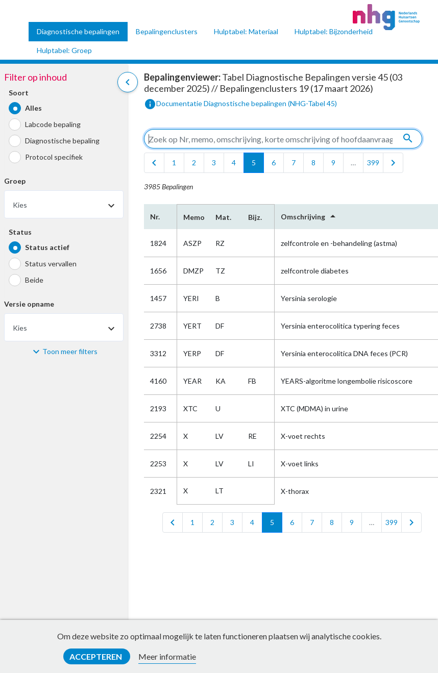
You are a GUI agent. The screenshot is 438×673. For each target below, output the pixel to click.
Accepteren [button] (96, 656)
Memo (193, 217)
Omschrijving (310, 216)
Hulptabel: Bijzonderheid (334, 31)
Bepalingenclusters (167, 31)
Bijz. (255, 217)
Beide (34, 280)
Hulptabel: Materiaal (246, 31)
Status (20, 232)
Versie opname (29, 304)
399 (373, 162)
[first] (154, 163)
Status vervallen (51, 263)
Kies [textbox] (20, 205)
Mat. (223, 217)
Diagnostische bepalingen (78, 31)
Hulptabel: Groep (64, 50)
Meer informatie (167, 656)
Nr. (155, 216)
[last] (393, 163)
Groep (15, 181)
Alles (33, 108)
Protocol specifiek (54, 157)
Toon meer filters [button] (70, 351)
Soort (19, 92)
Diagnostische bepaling (62, 140)
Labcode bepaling (53, 124)
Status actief (47, 247)
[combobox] (64, 204)
